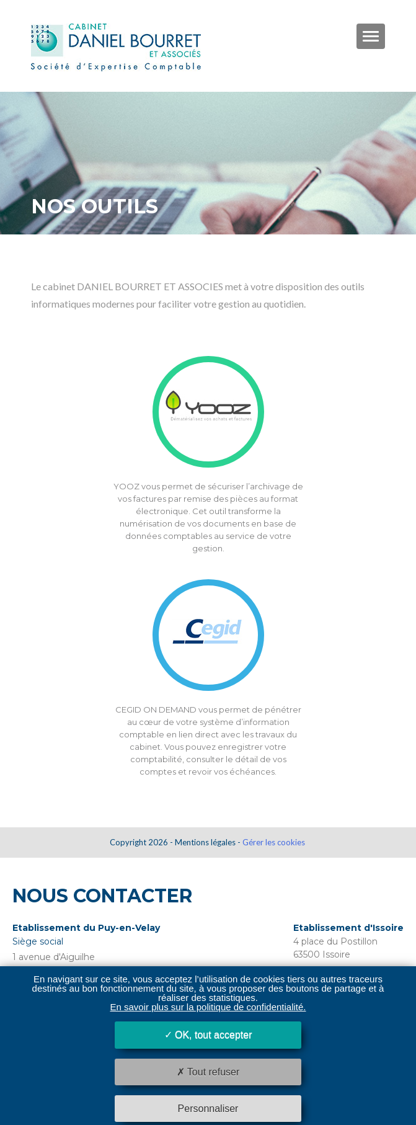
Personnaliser (208, 1108)
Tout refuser (208, 1072)
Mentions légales (205, 842)
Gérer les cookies (273, 842)
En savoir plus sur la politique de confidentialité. (208, 1007)
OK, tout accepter (208, 1034)
